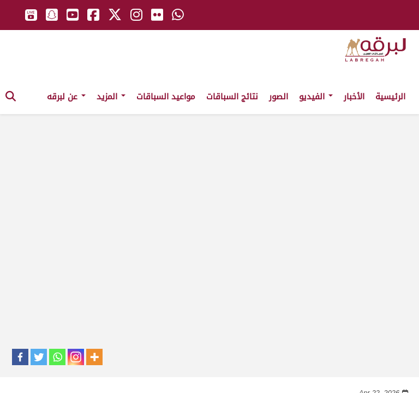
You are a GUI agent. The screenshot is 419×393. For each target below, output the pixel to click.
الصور (278, 96)
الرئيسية (390, 96)
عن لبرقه (66, 96)
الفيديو (316, 96)
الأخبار (354, 96)
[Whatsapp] (57, 357)
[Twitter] (39, 357)
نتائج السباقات (232, 96)
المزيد (111, 96)
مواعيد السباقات (165, 96)
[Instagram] (76, 357)
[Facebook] (20, 357)
